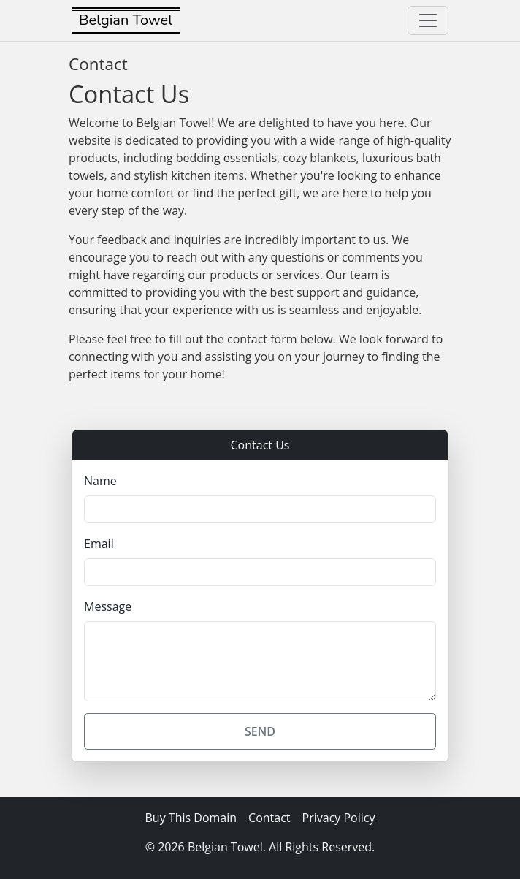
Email (99, 544)
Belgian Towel (125, 20)
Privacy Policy (338, 818)
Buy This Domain (191, 818)
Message (107, 606)
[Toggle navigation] (428, 20)
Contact (269, 818)
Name (100, 481)
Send (260, 731)
